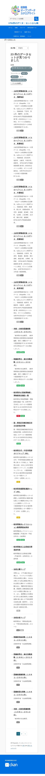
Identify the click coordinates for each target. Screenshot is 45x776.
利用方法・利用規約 (19, 36)
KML (18, 610)
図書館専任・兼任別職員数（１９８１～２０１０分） (23, 657)
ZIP (22, 130)
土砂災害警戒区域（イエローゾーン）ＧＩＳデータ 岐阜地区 (23, 285)
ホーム (10, 27)
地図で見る (27, 32)
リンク (29, 36)
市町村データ (18, 32)
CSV (18, 481)
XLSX (18, 352)
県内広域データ (32, 27)
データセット (10, 40)
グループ (22, 27)
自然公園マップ (19, 569)
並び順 (13, 48)
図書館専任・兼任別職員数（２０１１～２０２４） (23, 362)
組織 (16, 27)
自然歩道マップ (19, 617)
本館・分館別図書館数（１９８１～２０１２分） (22, 712)
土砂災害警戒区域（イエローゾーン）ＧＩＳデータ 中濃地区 (23, 190)
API (23, 745)
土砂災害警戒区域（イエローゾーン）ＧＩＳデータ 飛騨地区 (23, 94)
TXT (18, 130)
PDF (18, 415)
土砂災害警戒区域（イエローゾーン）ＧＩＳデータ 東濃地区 (23, 140)
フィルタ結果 (16, 83)
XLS (23, 352)
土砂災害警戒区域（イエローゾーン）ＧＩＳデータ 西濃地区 (23, 236)
